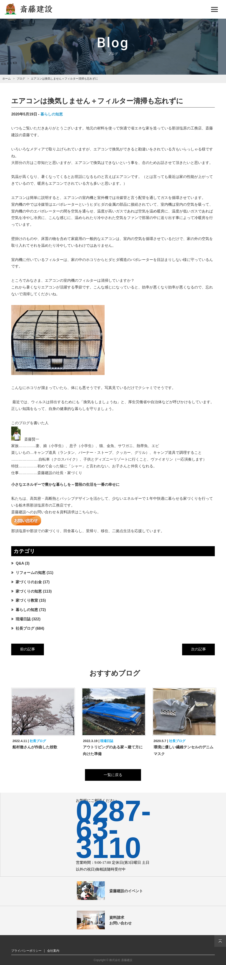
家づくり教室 (27, 600)
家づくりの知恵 (29, 591)
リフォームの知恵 (31, 573)
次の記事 (198, 649)
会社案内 (53, 950)
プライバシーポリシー (26, 950)
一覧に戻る (113, 775)
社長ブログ (25, 628)
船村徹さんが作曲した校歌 (34, 747)
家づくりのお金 (29, 582)
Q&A (20, 563)
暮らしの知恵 (51, 114)
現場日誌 (23, 619)
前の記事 (27, 649)
